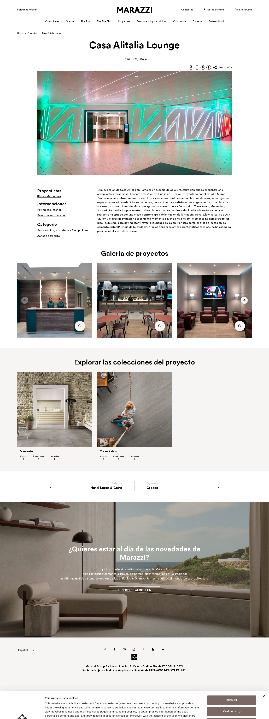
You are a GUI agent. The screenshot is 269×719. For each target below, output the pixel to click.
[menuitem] (23, 650)
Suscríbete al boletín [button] (134, 590)
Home (20, 33)
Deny (232, 697)
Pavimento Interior (49, 210)
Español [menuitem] (23, 650)
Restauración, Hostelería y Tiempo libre (62, 230)
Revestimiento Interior (51, 215)
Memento (26, 451)
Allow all (231, 674)
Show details (53, 712)
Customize (231, 685)
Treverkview (108, 451)
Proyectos (32, 33)
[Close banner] (263, 671)
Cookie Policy (147, 702)
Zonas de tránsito (48, 236)
